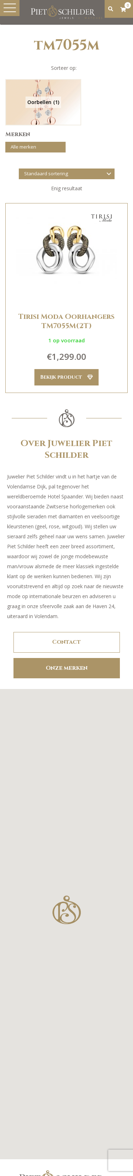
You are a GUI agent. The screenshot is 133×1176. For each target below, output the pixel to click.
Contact (66, 642)
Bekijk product (66, 377)
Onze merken (67, 668)
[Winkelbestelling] (67, 174)
